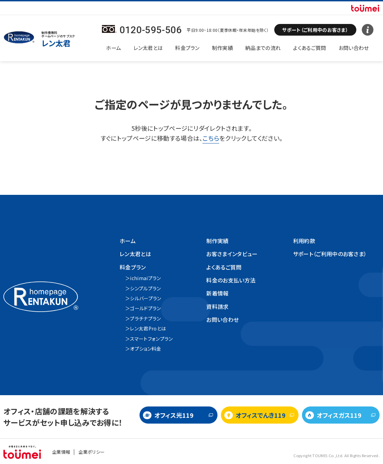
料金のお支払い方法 (230, 280)
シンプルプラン (145, 288)
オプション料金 (145, 348)
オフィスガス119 (339, 415)
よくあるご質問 (309, 47)
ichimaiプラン (145, 278)
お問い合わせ (354, 47)
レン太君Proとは (148, 328)
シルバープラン (145, 298)
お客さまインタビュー (231, 254)
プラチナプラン (145, 318)
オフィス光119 (174, 415)
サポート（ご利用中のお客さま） (330, 254)
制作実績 (222, 47)
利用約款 (304, 241)
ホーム (113, 47)
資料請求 (217, 306)
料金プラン (187, 47)
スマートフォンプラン (151, 338)
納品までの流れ (263, 47)
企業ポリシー (91, 452)
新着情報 (217, 293)
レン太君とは (148, 47)
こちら (210, 138)
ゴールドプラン (145, 308)
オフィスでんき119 (261, 415)
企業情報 (61, 452)
